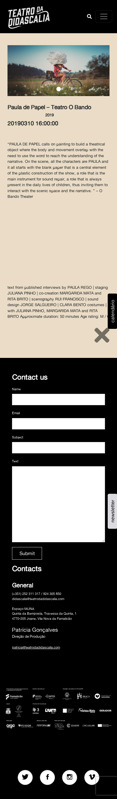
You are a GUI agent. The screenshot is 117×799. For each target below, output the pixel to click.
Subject (17, 437)
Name (16, 389)
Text (15, 461)
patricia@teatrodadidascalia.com (36, 647)
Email (16, 413)
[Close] (102, 335)
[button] (89, 16)
